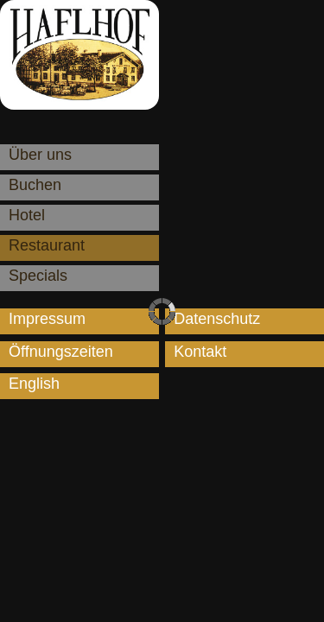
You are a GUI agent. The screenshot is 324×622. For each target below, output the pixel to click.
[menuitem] (79, 386)
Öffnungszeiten (61, 351)
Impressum (47, 318)
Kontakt (200, 351)
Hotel (27, 215)
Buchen (35, 185)
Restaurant (47, 245)
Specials (38, 275)
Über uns (40, 154)
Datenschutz (217, 318)
